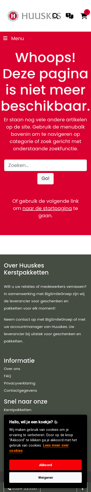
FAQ (7, 375)
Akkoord (45, 465)
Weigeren (45, 477)
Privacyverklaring (19, 383)
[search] (55, 16)
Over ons (12, 368)
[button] (45, 178)
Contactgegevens (20, 390)
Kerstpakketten (17, 409)
